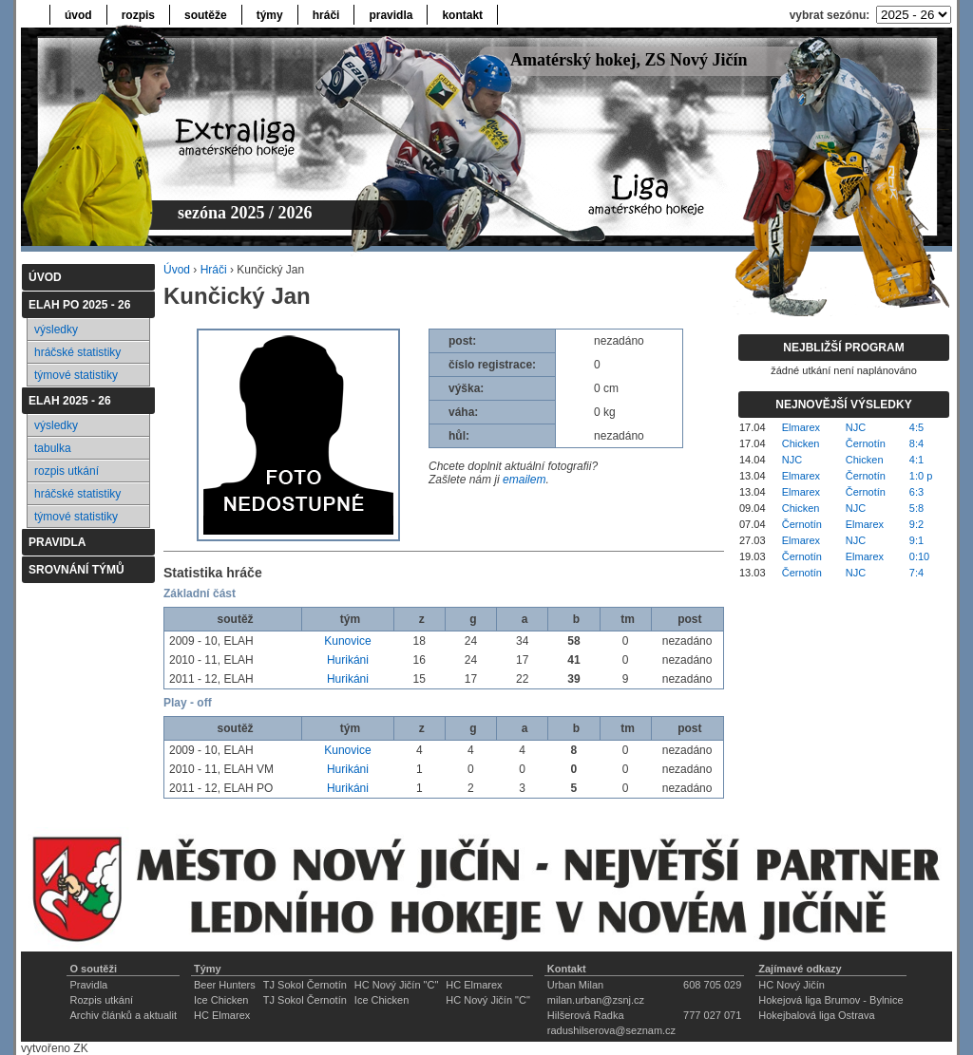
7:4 (916, 572)
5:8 (916, 508)
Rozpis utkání (101, 1000)
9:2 (916, 524)
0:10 (919, 556)
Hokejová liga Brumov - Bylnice (830, 1000)
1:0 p (920, 475)
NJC (856, 427)
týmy (270, 15)
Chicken (801, 443)
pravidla (390, 15)
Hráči (213, 269)
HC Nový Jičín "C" (396, 984)
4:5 (916, 427)
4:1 (916, 459)
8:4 (916, 443)
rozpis (138, 15)
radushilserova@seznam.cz (611, 1030)
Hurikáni (348, 660)
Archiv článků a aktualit (123, 1015)
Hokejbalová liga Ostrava (816, 1015)
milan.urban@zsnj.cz (595, 1000)
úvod (78, 15)
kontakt (462, 15)
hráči (326, 15)
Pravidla (88, 984)
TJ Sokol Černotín (305, 984)
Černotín (866, 443)
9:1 (916, 540)
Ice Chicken (221, 1000)
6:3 (916, 492)
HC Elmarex (474, 984)
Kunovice (347, 641)
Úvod (176, 269)
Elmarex (801, 427)
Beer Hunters (225, 984)
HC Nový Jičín (791, 984)
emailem (524, 479)
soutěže (205, 15)
